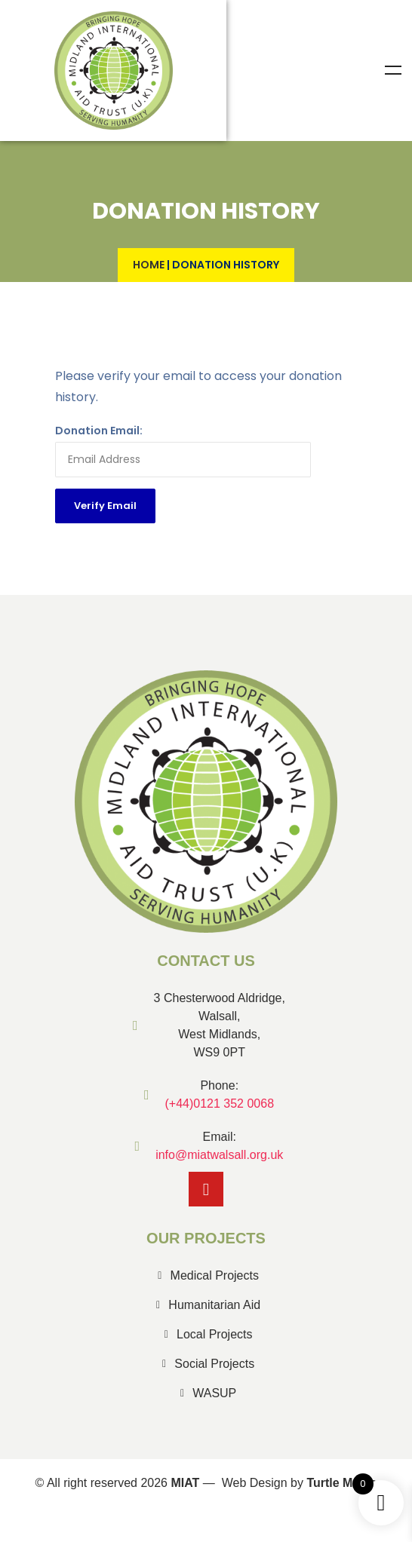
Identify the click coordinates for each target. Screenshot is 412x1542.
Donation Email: (99, 430)
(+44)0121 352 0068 (219, 1103)
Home (148, 264)
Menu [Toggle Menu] (393, 70)
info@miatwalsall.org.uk (219, 1154)
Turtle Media (341, 1482)
